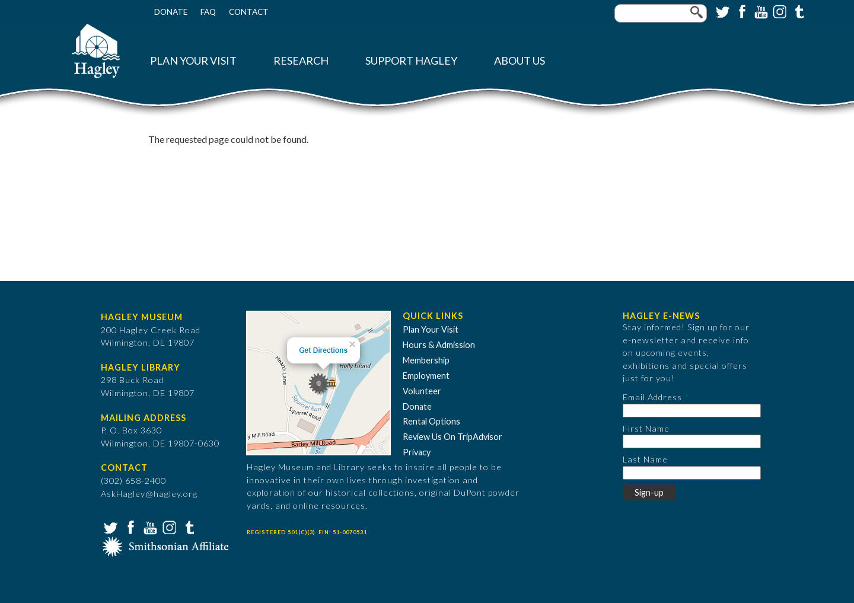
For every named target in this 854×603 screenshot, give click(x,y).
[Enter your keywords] (660, 13)
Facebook (741, 11)
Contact (249, 12)
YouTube (760, 11)
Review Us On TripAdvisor (452, 437)
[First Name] (692, 441)
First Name (646, 428)
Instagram (779, 11)
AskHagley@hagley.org (149, 494)
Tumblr (798, 11)
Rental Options (431, 421)
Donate (170, 12)
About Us (519, 60)
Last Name (645, 459)
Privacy (417, 452)
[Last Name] (692, 473)
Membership (426, 360)
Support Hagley (411, 60)
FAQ (208, 12)
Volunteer (422, 391)
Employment (426, 376)
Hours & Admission (439, 345)
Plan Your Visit (193, 60)
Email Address (652, 397)
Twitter (722, 11)
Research (301, 60)
